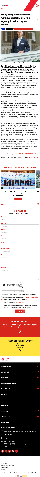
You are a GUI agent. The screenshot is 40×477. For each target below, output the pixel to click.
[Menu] (37, 5)
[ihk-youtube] (9, 451)
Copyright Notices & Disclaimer (7, 465)
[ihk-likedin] (2, 451)
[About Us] (20, 331)
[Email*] (20, 232)
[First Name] (20, 226)
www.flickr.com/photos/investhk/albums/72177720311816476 (20, 154)
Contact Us (4, 405)
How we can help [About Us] (20, 321)
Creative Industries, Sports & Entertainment (23, 28)
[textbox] (19, 264)
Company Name (6, 248)
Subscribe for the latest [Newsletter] (20, 341)
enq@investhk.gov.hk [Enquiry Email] (9, 438)
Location (3, 261)
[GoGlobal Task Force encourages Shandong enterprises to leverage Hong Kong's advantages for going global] (18, 179)
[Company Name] (20, 251)
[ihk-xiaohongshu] (16, 451)
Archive (2, 461)
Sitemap (3, 469)
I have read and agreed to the (12, 302)
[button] (2, 204)
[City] (20, 257)
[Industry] (20, 245)
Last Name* (4, 217)
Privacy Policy (20, 302)
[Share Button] (38, 19)
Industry (3, 242)
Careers (3, 400)
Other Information (5, 467)
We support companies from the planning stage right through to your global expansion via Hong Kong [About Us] (20, 325)
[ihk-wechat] (13, 451)
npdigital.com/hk (33, 157)
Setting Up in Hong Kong (8, 383)
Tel (2, 236)
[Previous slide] (33, 204)
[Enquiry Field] (20, 274)
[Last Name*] (20, 219)
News (3, 8)
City (2, 254)
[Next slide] (37, 204)
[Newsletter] (20, 351)
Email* (3, 229)
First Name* (4, 223)
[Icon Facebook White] (6, 451)
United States (9, 28)
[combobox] (20, 264)
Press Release (18, 198)
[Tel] (20, 238)
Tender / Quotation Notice (6, 459)
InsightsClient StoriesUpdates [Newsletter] (20, 345)
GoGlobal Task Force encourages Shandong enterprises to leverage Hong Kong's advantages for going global (18, 193)
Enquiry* (3, 267)
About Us (4, 394)
